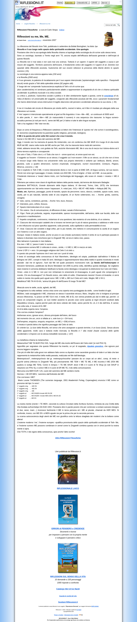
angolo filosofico (29, 24)
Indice (61, 30)
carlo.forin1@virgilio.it (34, 40)
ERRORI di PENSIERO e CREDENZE (67, 529)
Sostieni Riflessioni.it (68, 602)
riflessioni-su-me (44, 24)
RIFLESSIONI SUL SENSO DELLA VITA (68, 577)
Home (18, 24)
